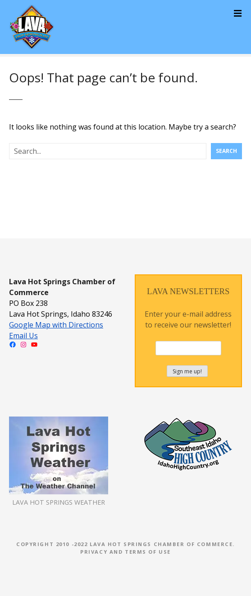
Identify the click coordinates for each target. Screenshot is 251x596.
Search (226, 151)
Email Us (23, 336)
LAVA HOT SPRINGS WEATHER (58, 502)
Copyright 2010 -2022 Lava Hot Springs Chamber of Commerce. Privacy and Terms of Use (125, 548)
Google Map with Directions (56, 325)
